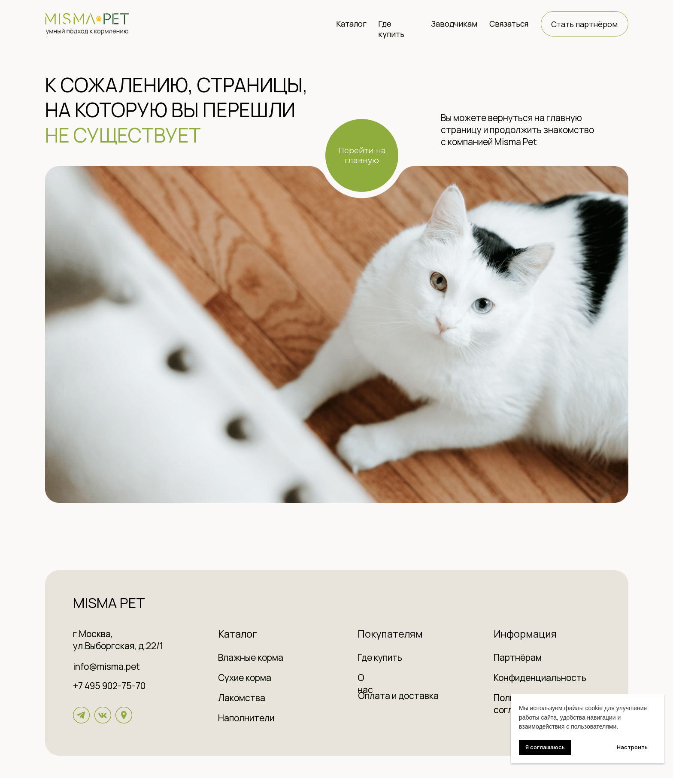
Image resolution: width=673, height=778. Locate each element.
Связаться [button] (508, 23)
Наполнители (246, 718)
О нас (365, 684)
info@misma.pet (106, 666)
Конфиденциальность (540, 678)
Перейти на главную (362, 155)
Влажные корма (250, 657)
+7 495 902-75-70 (109, 686)
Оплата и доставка (398, 696)
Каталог (351, 23)
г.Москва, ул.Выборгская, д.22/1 (118, 640)
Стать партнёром (584, 24)
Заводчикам (454, 23)
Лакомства (241, 698)
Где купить (391, 28)
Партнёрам (518, 657)
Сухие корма (244, 678)
